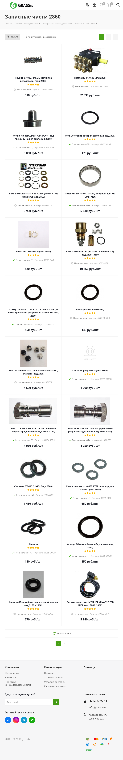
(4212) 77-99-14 (98, 700)
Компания (12, 667)
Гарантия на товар (55, 686)
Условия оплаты (53, 677)
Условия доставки (54, 681)
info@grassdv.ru (98, 707)
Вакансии (10, 677)
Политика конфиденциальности (18, 683)
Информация (53, 667)
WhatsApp (32, 720)
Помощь (49, 673)
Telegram (24, 720)
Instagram (16, 720)
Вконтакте (8, 720)
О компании (12, 673)
